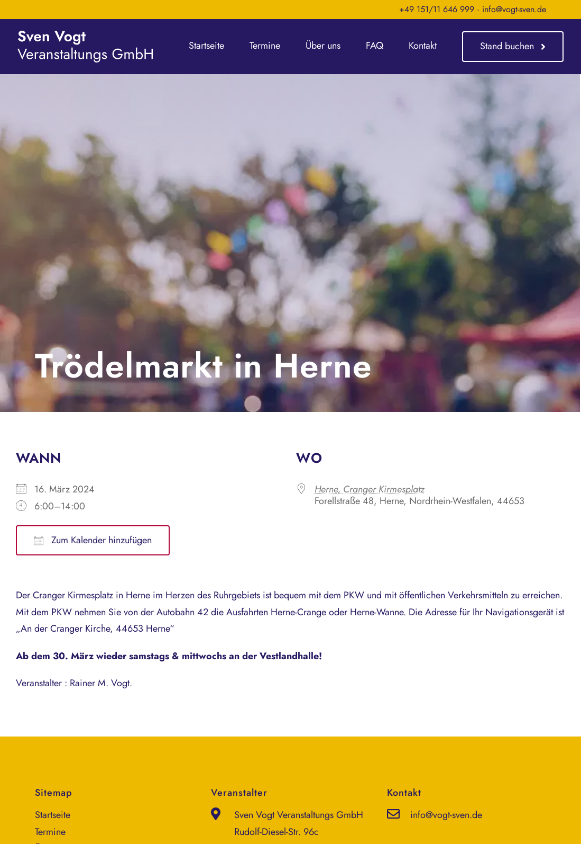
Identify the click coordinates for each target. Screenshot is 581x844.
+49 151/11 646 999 (436, 9)
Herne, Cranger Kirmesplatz (370, 489)
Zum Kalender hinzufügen (93, 540)
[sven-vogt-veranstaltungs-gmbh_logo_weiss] (85, 35)
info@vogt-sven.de (514, 9)
